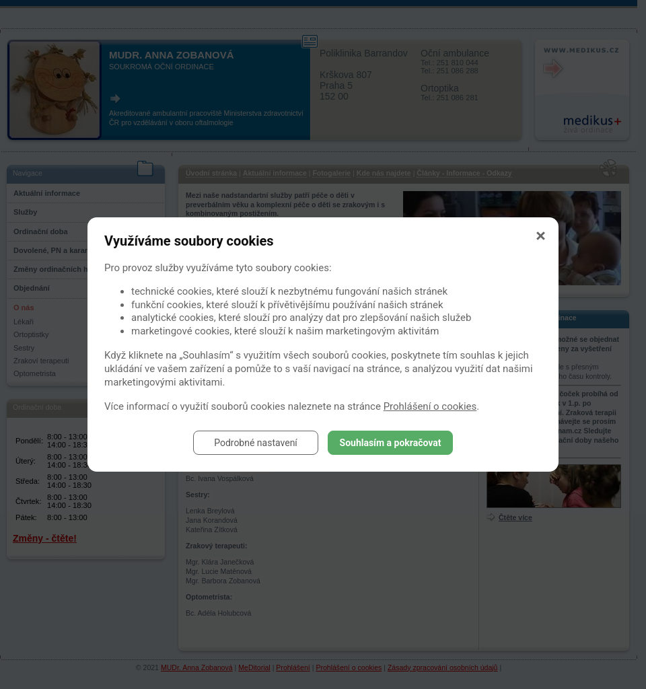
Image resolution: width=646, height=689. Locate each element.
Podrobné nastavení (255, 442)
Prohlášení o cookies (430, 406)
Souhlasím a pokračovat (390, 442)
